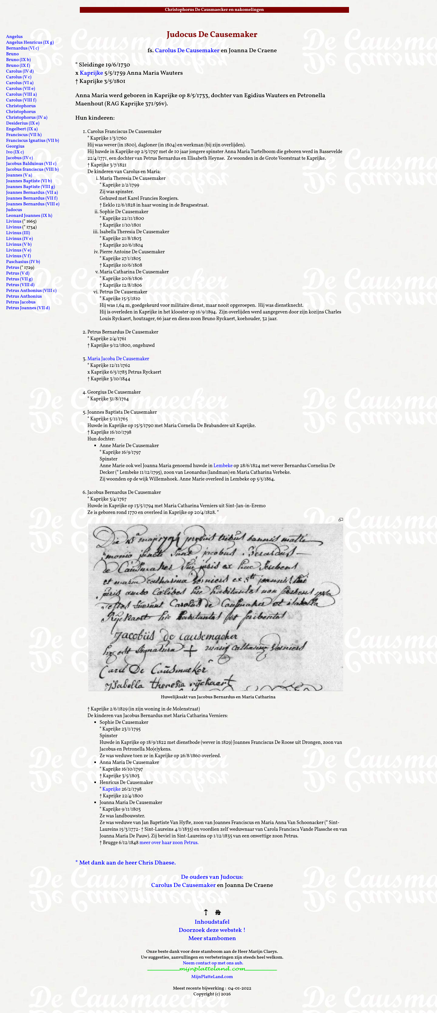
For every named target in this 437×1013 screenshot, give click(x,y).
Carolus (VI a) (19, 83)
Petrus (12, 268)
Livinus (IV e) (19, 239)
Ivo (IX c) (15, 152)
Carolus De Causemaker (187, 50)
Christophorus (21, 106)
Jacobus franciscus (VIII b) (32, 169)
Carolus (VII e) (20, 89)
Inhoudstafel (212, 922)
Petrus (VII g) (19, 279)
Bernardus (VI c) (22, 48)
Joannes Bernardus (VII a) (32, 193)
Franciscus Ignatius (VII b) (32, 141)
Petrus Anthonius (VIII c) (31, 291)
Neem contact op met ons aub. (213, 963)
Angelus (14, 37)
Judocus (14, 210)
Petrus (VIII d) (20, 285)
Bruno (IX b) (18, 60)
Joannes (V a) (19, 175)
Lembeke (222, 466)
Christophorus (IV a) (26, 118)
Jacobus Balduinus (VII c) (31, 164)
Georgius (15, 146)
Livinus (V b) (19, 244)
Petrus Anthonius (24, 296)
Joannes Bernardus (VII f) (31, 198)
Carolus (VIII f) (21, 100)
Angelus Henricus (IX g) (30, 42)
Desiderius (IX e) (22, 123)
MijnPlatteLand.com (212, 977)
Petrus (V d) (17, 273)
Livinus (14, 221)
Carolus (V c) (19, 77)
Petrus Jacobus (21, 302)
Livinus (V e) (18, 250)
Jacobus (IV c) (19, 158)
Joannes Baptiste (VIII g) (30, 187)
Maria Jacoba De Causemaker (118, 359)
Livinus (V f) (18, 256)
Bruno (12, 54)
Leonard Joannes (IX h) (29, 216)
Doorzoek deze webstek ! (212, 930)
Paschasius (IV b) (23, 262)
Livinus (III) (18, 233)
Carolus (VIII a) (21, 94)
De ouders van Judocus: (212, 877)
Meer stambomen (212, 938)
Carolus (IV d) (20, 71)
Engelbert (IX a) (22, 129)
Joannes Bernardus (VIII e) (32, 204)
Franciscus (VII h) (24, 135)
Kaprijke (91, 73)
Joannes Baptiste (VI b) (29, 181)
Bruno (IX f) (18, 66)
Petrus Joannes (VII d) (28, 308)
